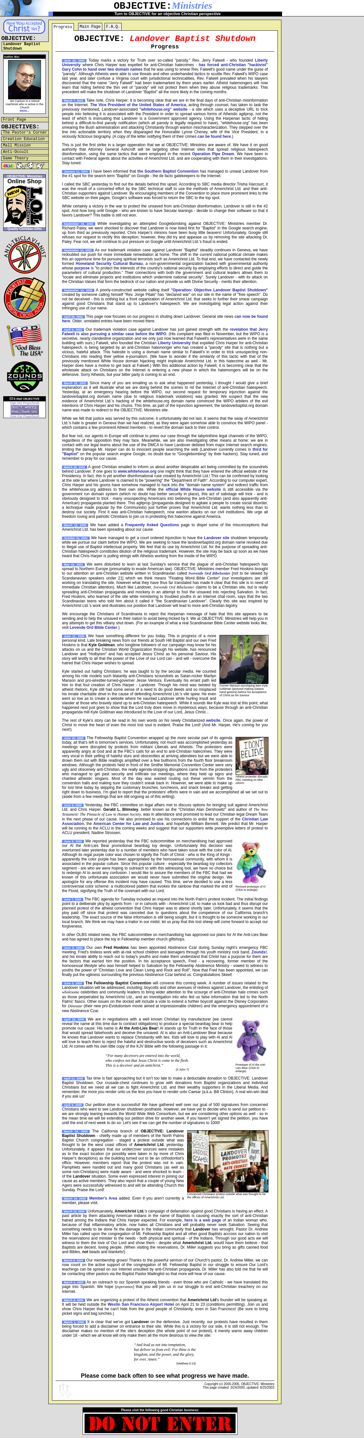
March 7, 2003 (73, 100)
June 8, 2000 (73, 841)
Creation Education (24, 139)
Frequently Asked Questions (152, 525)
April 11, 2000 (73, 1078)
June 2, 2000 (73, 983)
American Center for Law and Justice (128, 823)
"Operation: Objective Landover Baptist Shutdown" (219, 290)
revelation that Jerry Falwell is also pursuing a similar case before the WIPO (165, 331)
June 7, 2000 (72, 899)
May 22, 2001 (73, 564)
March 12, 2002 (75, 525)
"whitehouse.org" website (163, 109)
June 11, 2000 (74, 636)
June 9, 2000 (73, 805)
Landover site (216, 538)
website (213, 720)
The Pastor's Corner (25, 132)
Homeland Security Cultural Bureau (109, 263)
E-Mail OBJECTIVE (25, 398)
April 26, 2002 (73, 316)
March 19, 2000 (75, 1198)
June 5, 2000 (73, 948)
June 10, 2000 (74, 738)
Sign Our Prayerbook (24, 403)
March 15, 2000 (74, 1211)
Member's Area (103, 1198)
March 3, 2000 (73, 1300)
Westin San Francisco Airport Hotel (141, 1304)
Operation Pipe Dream (213, 154)
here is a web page (203, 1220)
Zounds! (259, 952)
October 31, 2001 (76, 538)
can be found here (214, 136)
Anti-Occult (15, 152)
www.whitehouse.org (137, 471)
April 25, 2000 (74, 1019)
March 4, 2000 (74, 1282)
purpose (81, 268)
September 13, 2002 (78, 290)
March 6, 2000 (73, 1260)
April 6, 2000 (73, 1105)
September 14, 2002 (78, 250)
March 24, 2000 (76, 1131)
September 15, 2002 (78, 224)
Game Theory (15, 158)
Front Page (14, 119)
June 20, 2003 (74, 60)
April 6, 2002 (73, 329)
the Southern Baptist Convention (168, 171)
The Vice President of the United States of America (138, 105)
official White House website (193, 489)
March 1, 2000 (74, 1322)
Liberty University (174, 343)
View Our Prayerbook (24, 416)
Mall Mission (17, 145)
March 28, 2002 (75, 383)
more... (24, 110)
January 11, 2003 (76, 171)
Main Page (90, 27)
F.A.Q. (113, 27)
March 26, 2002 (74, 467)
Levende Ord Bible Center (93, 627)
